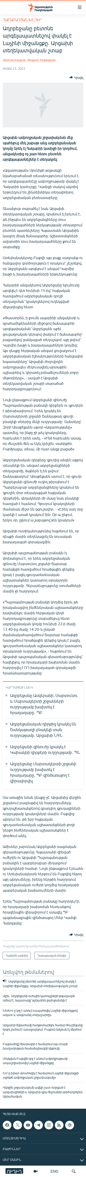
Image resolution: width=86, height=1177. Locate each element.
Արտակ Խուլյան (14, 60)
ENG (55, 1171)
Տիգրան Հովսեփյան (41, 60)
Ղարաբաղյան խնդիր (22, 20)
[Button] (76, 77)
